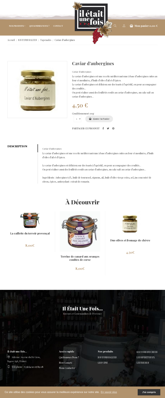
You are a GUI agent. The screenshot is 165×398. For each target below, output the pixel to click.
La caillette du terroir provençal (30, 233)
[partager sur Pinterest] (113, 128)
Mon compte (65, 362)
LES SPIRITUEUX (146, 357)
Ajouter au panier (101, 119)
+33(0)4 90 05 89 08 (33, 366)
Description (17, 146)
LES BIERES (143, 362)
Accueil (11, 40)
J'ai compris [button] (149, 392)
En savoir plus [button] (109, 392)
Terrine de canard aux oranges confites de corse (80, 258)
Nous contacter (67, 368)
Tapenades (45, 40)
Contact (58, 26)
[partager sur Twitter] (108, 128)
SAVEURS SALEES (27, 40)
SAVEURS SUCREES (147, 352)
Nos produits (16, 26)
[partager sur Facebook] (103, 128)
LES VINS (103, 362)
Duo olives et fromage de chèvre (130, 240)
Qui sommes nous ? (39, 26)
